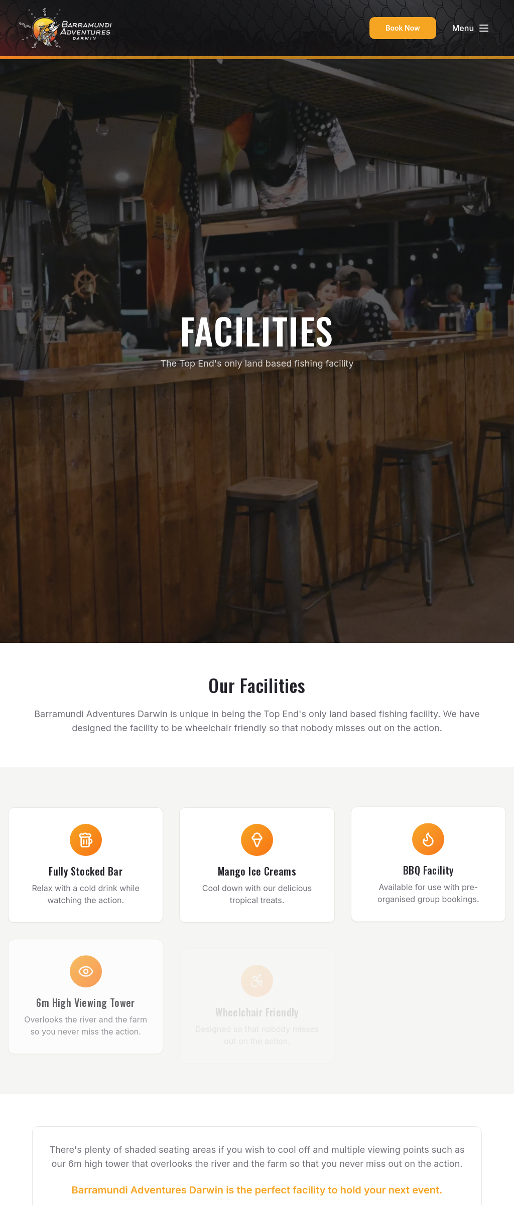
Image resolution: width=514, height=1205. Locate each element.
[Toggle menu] (471, 28)
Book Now (403, 28)
